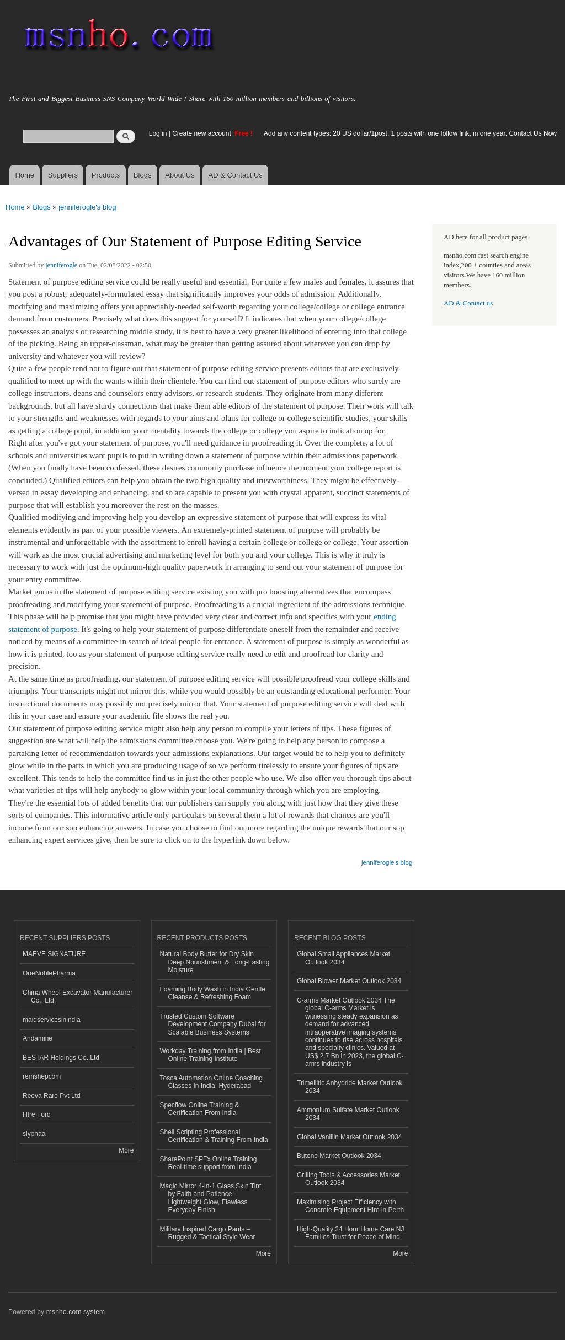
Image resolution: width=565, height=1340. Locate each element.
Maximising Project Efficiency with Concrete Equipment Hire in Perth (350, 1206)
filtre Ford (37, 1114)
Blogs (143, 175)
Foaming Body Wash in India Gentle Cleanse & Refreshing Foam (212, 993)
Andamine (37, 1038)
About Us (179, 175)
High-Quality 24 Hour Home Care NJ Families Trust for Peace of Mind (350, 1233)
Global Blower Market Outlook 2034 (349, 981)
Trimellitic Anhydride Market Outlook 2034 (349, 1087)
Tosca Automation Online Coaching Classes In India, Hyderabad (211, 1082)
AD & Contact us (468, 303)
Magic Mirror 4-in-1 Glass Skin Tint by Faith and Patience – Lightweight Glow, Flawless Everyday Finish (211, 1198)
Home (24, 175)
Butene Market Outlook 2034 (339, 1156)
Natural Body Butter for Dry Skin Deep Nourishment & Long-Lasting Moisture (215, 962)
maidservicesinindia (52, 1019)
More (126, 1150)
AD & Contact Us (236, 175)
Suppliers (63, 175)
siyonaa (34, 1134)
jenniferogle (61, 265)
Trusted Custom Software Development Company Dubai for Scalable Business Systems (213, 1024)
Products (106, 175)
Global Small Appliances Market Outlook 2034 (343, 958)
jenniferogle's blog (87, 207)
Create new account (202, 133)
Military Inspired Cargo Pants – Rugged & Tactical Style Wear (207, 1233)
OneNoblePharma (49, 973)
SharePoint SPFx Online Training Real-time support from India (208, 1163)
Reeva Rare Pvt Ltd (52, 1096)
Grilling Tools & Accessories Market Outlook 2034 (348, 1179)
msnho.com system (75, 1312)
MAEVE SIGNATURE (54, 954)
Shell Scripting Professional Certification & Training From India (214, 1136)
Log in (158, 133)
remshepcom (42, 1076)
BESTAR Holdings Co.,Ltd (61, 1058)
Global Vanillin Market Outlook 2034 (349, 1137)
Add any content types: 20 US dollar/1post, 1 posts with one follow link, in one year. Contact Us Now (410, 133)
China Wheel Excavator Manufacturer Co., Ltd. (77, 996)
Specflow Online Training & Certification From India (199, 1109)
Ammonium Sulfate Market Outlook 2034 (348, 1114)
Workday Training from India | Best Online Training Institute (210, 1055)
